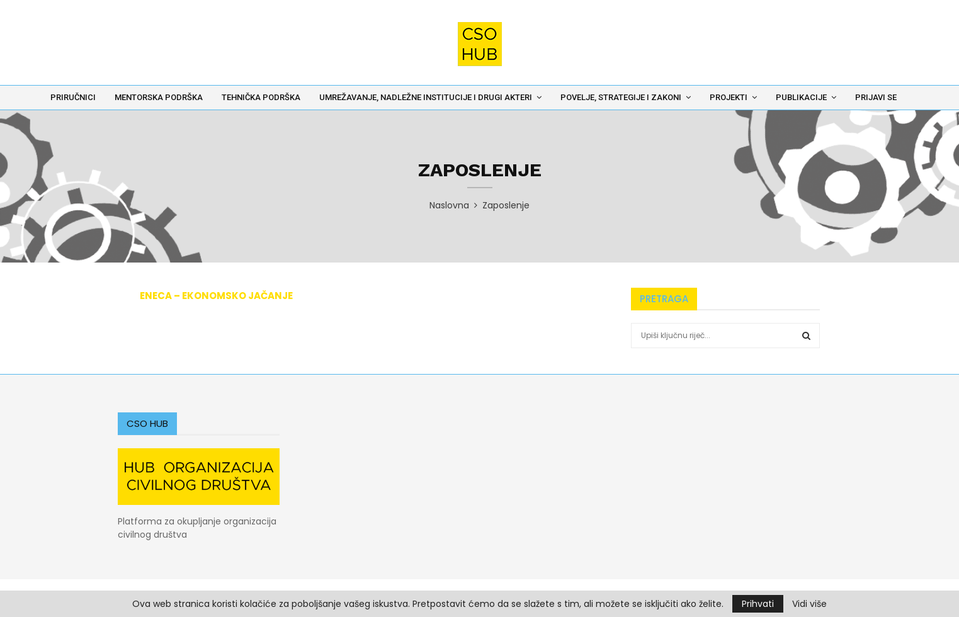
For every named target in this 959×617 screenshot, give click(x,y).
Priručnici (73, 97)
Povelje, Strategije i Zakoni (620, 97)
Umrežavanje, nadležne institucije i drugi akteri (425, 97)
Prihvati (758, 603)
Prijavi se (876, 97)
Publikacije (801, 97)
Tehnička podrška (261, 97)
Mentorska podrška (159, 97)
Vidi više (809, 603)
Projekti (728, 97)
